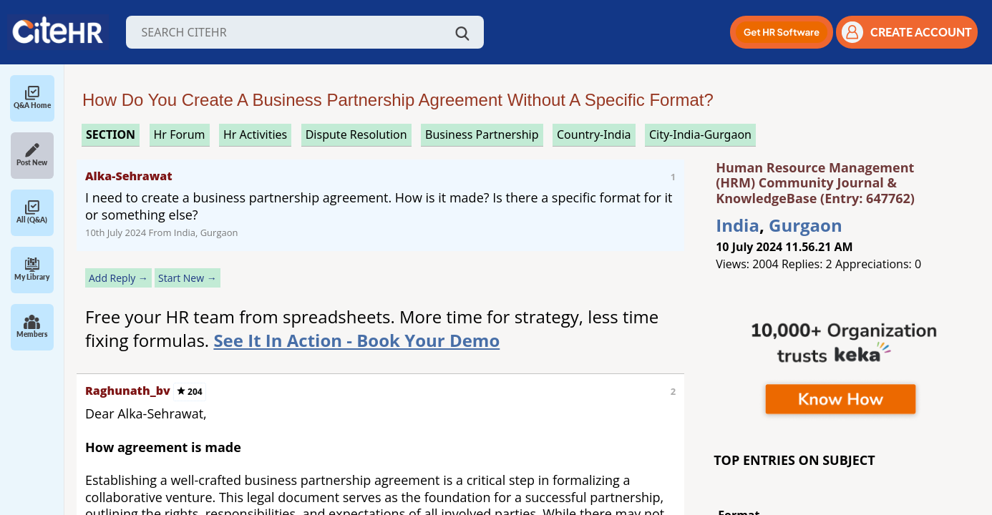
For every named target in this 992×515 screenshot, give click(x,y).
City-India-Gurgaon (700, 134)
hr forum (179, 134)
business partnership (482, 134)
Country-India (594, 134)
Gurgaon (805, 225)
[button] (781, 32)
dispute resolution (356, 134)
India (737, 225)
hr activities (255, 134)
